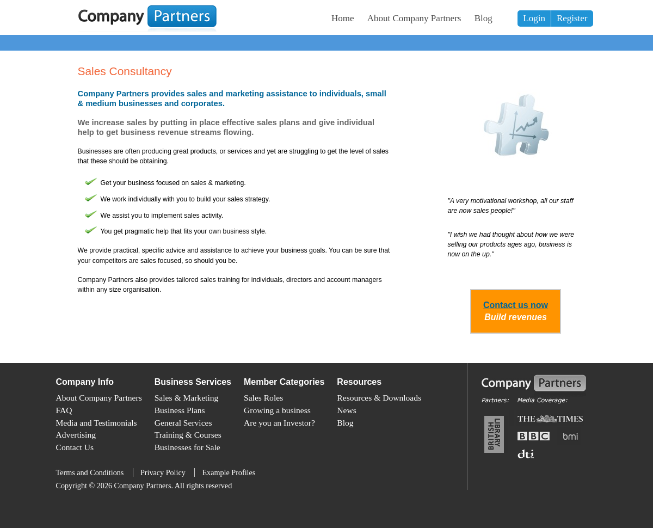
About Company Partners (414, 18)
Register (572, 18)
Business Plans (180, 410)
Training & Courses (188, 434)
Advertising (76, 434)
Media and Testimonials (96, 422)
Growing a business (277, 410)
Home (342, 18)
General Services (183, 422)
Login (534, 18)
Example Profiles (228, 472)
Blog (483, 18)
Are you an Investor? (279, 422)
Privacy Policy (163, 472)
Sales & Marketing (187, 397)
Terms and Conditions (90, 472)
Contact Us (75, 447)
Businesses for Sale (187, 447)
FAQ (64, 410)
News (346, 410)
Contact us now (515, 305)
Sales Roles (263, 397)
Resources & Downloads (379, 397)
